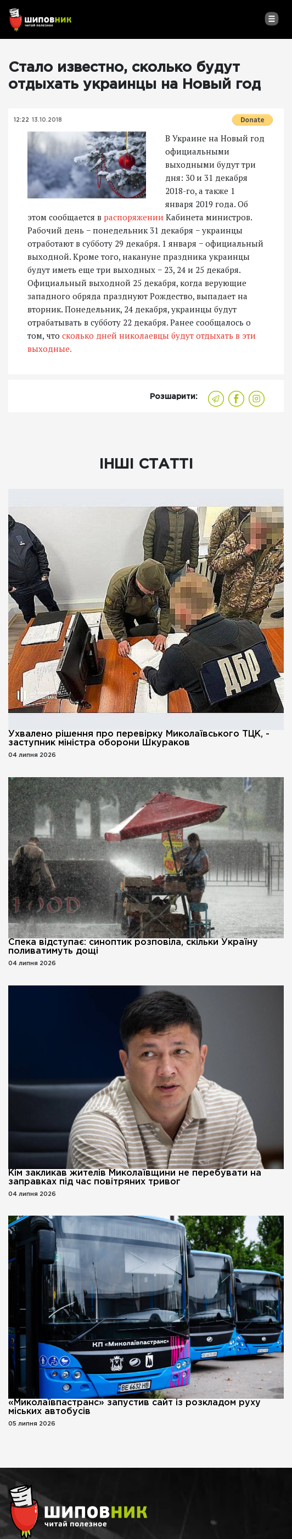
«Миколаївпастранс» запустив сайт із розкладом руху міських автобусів (134, 1407)
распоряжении (134, 217)
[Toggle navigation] (271, 19)
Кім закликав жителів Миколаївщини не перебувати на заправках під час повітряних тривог (134, 1177)
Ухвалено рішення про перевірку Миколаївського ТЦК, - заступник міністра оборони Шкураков (138, 738)
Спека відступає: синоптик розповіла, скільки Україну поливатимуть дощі (133, 946)
